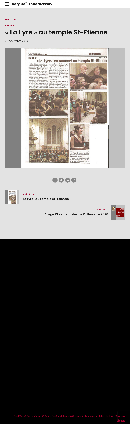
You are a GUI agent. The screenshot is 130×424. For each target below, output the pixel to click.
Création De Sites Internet (56, 416)
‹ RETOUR (10, 19)
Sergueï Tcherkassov (32, 4)
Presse (9, 25)
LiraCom (35, 416)
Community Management (86, 416)
